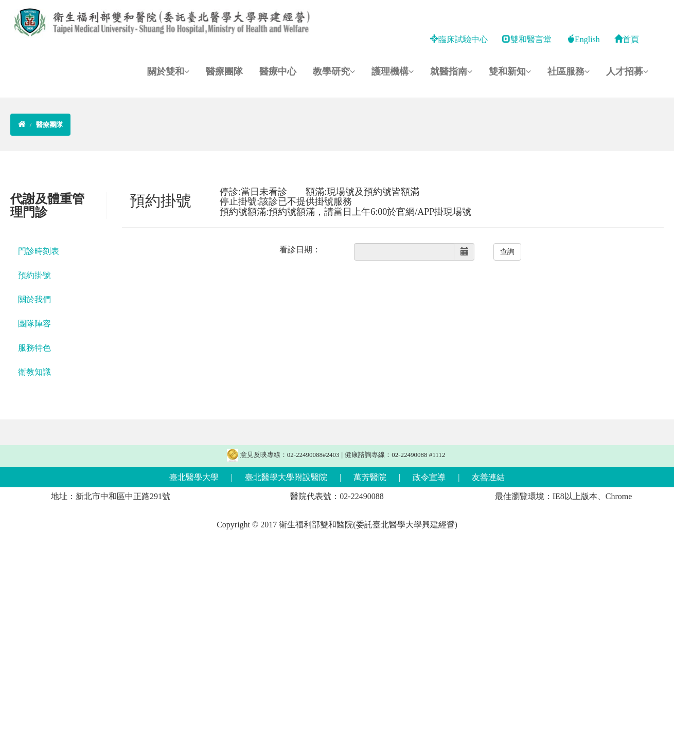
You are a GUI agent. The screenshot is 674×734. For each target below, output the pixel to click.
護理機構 (392, 71)
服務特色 (34, 347)
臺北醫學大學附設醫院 (286, 477)
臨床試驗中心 (459, 39)
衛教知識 (34, 372)
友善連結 (488, 477)
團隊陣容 (34, 323)
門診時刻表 (38, 251)
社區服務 (568, 71)
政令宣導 (429, 477)
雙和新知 (510, 71)
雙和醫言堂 (527, 39)
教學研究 (334, 71)
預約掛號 (34, 275)
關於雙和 (168, 71)
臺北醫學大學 (194, 477)
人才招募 (627, 71)
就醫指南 (451, 71)
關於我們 (34, 299)
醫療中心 (277, 71)
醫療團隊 (224, 71)
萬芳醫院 (369, 477)
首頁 (626, 39)
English (583, 39)
